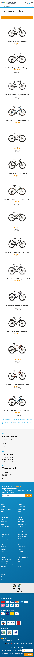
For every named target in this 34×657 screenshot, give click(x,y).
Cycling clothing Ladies (23, 532)
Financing (3, 578)
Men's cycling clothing (22, 534)
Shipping (3, 574)
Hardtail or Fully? (4, 561)
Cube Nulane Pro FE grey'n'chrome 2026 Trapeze (17, 252)
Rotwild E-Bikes (21, 521)
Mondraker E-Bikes (22, 524)
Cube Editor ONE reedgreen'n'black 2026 (17, 41)
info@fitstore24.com (10, 461)
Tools (2, 523)
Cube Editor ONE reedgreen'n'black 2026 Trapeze (17, 226)
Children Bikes (4, 511)
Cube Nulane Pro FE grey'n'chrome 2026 (17, 331)
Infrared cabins (4, 551)
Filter (17, 17)
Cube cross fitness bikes (7, 419)
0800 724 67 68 (9, 459)
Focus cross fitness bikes (14, 421)
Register (28, 495)
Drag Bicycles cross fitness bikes (22, 422)
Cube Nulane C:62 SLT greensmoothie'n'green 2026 (17, 199)
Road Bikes (3, 506)
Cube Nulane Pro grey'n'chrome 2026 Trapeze (17, 68)
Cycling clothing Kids (22, 536)
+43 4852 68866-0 (9, 457)
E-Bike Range (3, 566)
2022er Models (21, 551)
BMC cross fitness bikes (26, 421)
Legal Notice (16, 643)
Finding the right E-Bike (6, 559)
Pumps (2, 524)
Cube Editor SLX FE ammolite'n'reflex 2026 (17, 305)
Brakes (2, 538)
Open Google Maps (6, 478)
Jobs (19, 561)
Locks (2, 519)
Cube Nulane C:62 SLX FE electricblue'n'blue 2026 (17, 410)
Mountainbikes (4, 508)
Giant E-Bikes (20, 526)
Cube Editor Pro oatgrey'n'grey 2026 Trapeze (17, 147)
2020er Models (21, 548)
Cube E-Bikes (20, 519)
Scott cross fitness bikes (7, 422)
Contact (19, 566)
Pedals (2, 532)
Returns (2, 576)
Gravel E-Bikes (21, 508)
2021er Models (21, 549)
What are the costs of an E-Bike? (7, 564)
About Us (20, 559)
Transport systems (5, 526)
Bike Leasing (3, 579)
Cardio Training (4, 546)
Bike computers (4, 521)
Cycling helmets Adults (23, 538)
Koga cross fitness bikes (20, 419)
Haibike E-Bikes (21, 523)
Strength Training (4, 548)
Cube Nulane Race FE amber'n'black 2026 (17, 358)
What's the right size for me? (7, 563)
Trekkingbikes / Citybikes (6, 509)
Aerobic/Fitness (4, 553)
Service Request (21, 563)
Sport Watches (4, 549)
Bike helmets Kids (21, 539)
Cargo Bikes (20, 513)
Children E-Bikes (21, 511)
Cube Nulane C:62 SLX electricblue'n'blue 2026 (17, 120)
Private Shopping (21, 564)
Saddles (2, 536)
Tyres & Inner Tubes (5, 534)
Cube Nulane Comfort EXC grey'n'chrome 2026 (17, 94)
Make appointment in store (8, 448)
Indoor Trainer (4, 513)
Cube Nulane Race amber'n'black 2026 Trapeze (17, 384)
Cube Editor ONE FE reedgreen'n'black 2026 (17, 173)
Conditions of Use (4, 573)
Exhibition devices (21, 546)
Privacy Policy (29, 643)
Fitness (19, 553)
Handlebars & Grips (5, 539)
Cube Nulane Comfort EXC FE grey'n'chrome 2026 (17, 279)
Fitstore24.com (19, 647)
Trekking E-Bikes (21, 509)
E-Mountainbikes (21, 506)
